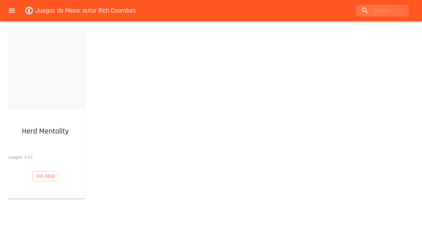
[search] (382, 11)
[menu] (12, 11)
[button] (45, 96)
